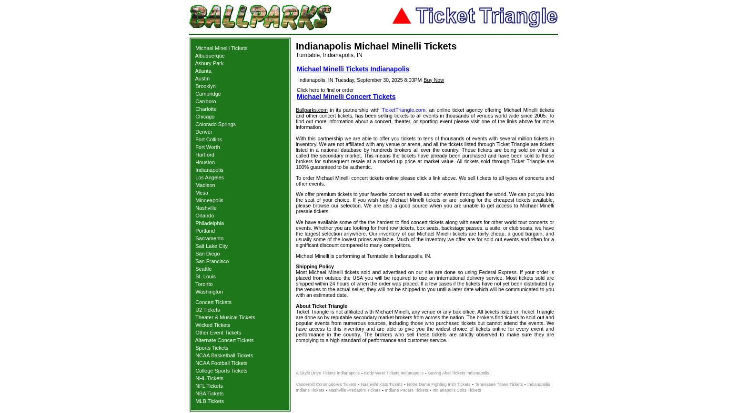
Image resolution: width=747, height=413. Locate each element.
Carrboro (205, 101)
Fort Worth (207, 147)
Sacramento (209, 238)
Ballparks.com (312, 110)
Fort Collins (208, 139)
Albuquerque (210, 56)
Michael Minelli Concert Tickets (346, 96)
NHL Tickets (209, 378)
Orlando (204, 215)
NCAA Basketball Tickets (224, 355)
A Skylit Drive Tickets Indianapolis (328, 373)
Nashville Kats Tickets (382, 384)
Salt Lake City (211, 246)
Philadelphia (209, 223)
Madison (205, 185)
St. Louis (205, 276)
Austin (202, 78)
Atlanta (203, 71)
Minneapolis (209, 200)
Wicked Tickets (212, 325)
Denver (203, 132)
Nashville (206, 208)
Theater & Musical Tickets (225, 317)
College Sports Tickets (221, 371)
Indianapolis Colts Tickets (457, 390)
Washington (209, 292)
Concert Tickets (213, 302)
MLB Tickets (209, 401)
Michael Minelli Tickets (221, 48)
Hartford (204, 154)
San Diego (207, 253)
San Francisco (212, 261)
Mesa (201, 193)
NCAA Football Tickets (221, 363)
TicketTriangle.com (403, 110)
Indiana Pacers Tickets (406, 390)
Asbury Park (209, 63)
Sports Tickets (211, 348)
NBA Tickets (209, 393)
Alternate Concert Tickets (224, 340)
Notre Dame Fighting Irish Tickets (438, 384)
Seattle (203, 269)
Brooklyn (205, 86)
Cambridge (208, 94)
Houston (205, 162)
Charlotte (206, 109)
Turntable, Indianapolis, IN (329, 55)
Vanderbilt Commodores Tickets (326, 384)
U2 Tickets (207, 310)
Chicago (204, 116)
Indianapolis (209, 170)
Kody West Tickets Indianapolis (394, 373)
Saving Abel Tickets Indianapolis (458, 373)
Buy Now (434, 80)
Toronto (204, 284)
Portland (205, 231)
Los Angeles (209, 177)
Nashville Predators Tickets (355, 390)
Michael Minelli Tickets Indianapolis (353, 69)
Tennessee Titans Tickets (499, 384)
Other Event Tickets (218, 332)
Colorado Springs (215, 124)
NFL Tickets (209, 386)
